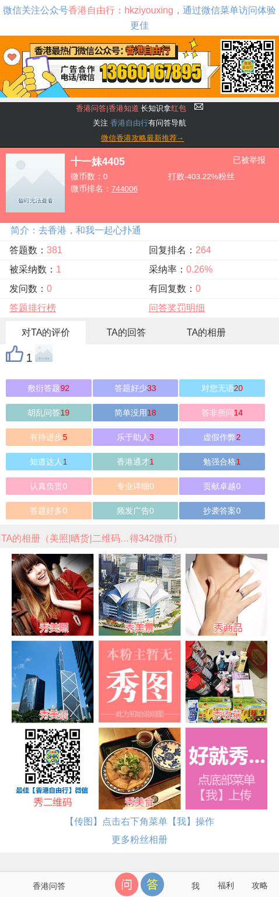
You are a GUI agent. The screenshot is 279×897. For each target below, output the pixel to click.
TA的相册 (206, 332)
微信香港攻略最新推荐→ (142, 138)
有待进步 (48, 437)
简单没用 (135, 412)
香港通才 (135, 461)
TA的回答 (125, 332)
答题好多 (48, 510)
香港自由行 (129, 122)
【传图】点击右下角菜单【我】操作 (139, 821)
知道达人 (48, 461)
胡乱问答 (48, 412)
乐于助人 (135, 437)
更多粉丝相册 (139, 839)
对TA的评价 (46, 332)
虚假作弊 (221, 437)
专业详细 (135, 486)
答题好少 (135, 388)
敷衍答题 (48, 388)
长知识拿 (131, 108)
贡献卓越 (221, 486)
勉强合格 (221, 461)
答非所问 (222, 412)
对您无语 (222, 388)
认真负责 (48, 486)
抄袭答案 (221, 510)
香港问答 (49, 886)
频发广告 (135, 510)
